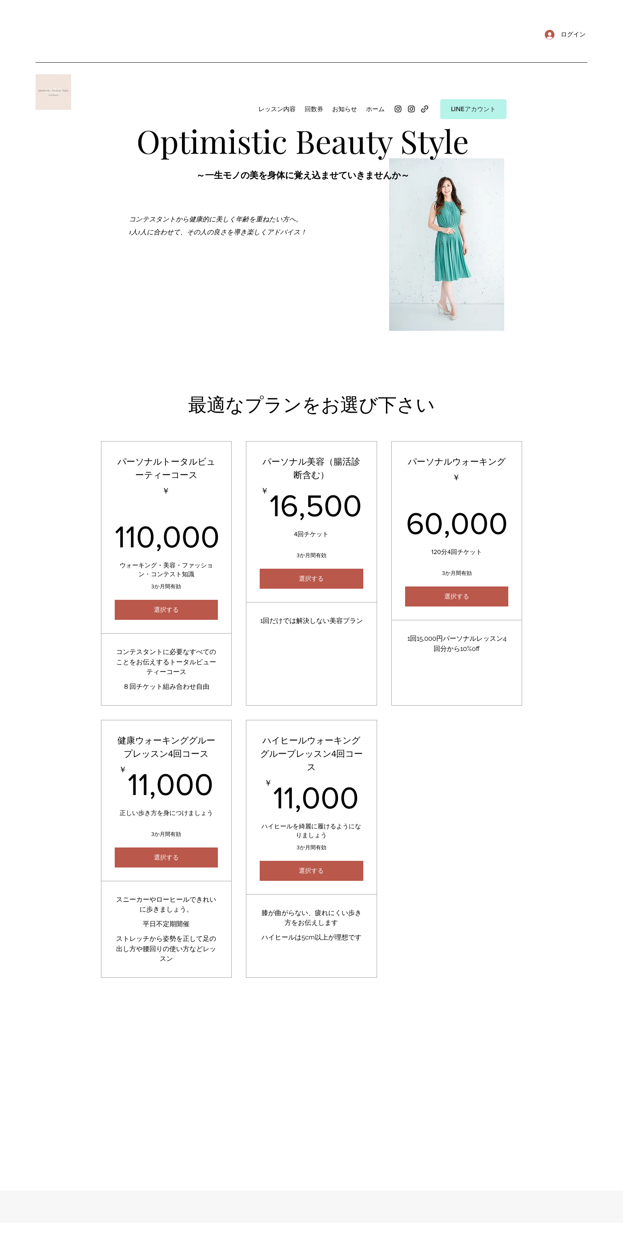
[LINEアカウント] (473, 109)
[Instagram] (398, 108)
